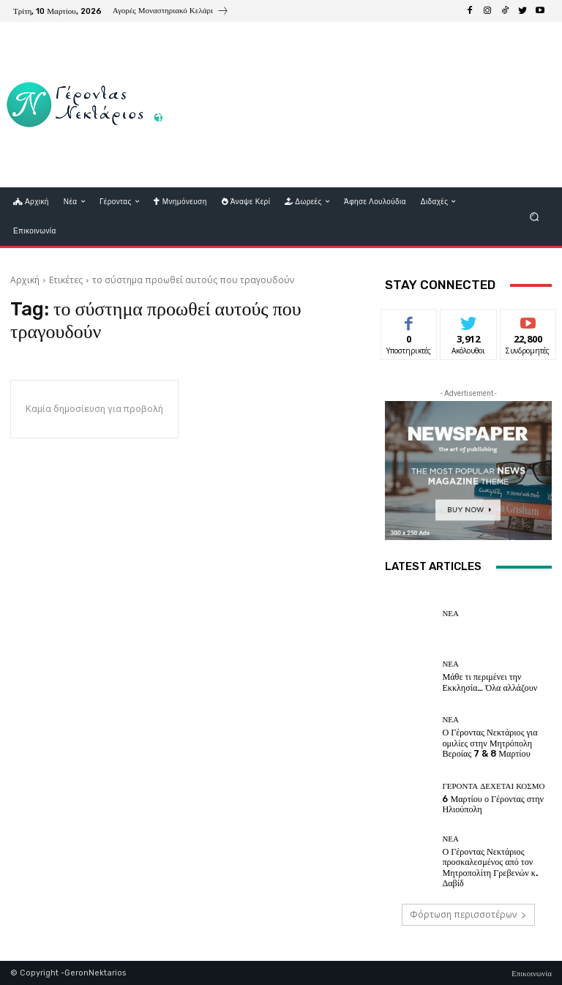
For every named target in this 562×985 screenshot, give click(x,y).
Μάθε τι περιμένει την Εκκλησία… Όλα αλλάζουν (485, 682)
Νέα (450, 614)
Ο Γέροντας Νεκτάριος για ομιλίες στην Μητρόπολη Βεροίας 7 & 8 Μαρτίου (485, 743)
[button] (534, 216)
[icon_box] (171, 12)
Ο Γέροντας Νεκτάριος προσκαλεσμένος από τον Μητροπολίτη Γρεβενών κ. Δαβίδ (496, 865)
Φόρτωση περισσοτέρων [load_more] (468, 914)
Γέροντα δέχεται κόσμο (493, 787)
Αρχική (25, 280)
